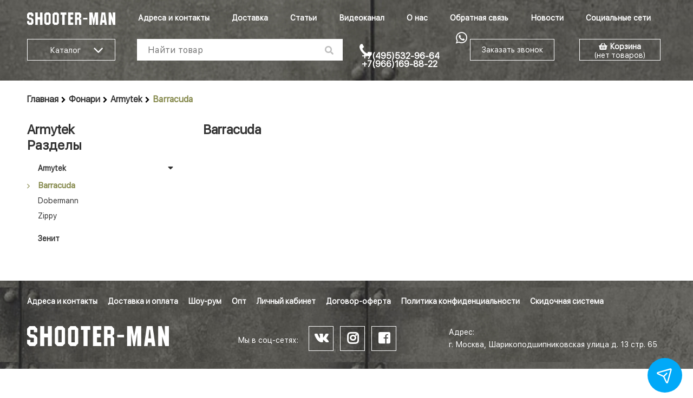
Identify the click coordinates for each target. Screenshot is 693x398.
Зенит (49, 238)
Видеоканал (361, 18)
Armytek (126, 99)
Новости (547, 18)
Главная (42, 99)
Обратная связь (479, 18)
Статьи (303, 18)
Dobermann (58, 200)
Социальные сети (618, 18)
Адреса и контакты (174, 18)
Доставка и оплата (143, 301)
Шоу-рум (204, 301)
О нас (417, 18)
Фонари (84, 99)
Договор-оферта (358, 301)
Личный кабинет (286, 301)
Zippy (47, 215)
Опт (239, 301)
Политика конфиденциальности (460, 301)
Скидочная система (567, 301)
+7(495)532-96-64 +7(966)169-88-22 (401, 60)
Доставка (250, 18)
